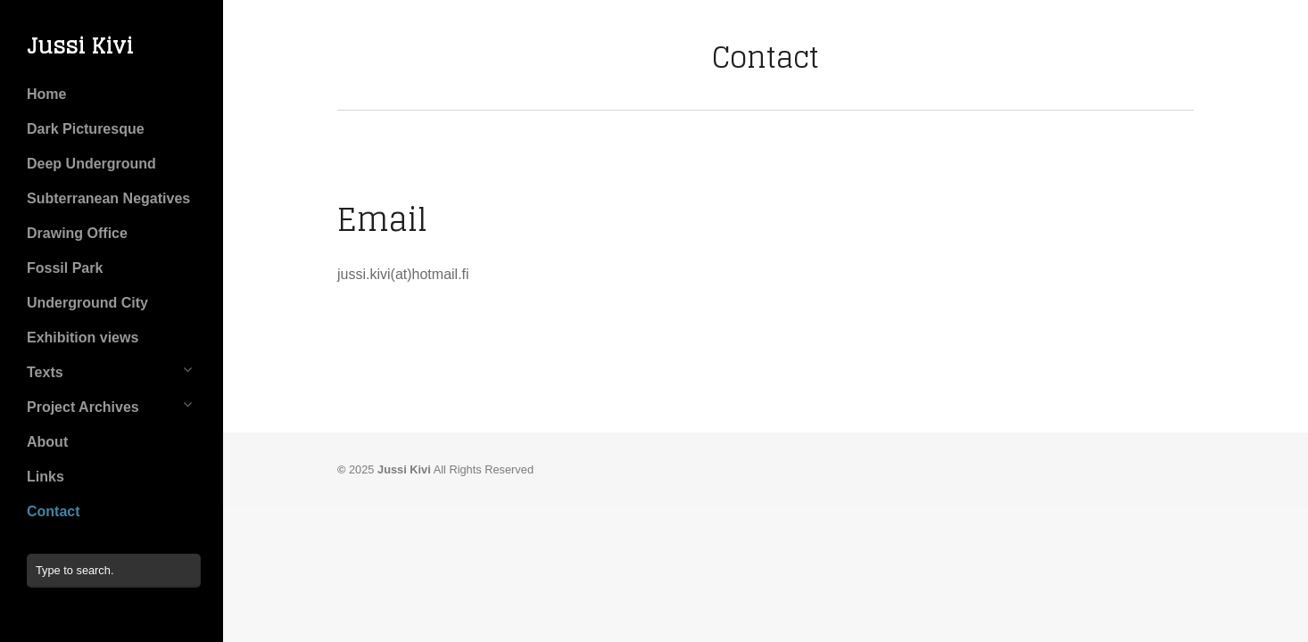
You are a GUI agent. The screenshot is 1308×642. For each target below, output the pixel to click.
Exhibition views (82, 337)
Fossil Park (65, 268)
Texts (45, 372)
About (47, 441)
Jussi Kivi (80, 46)
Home (46, 94)
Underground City (87, 302)
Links (45, 476)
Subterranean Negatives (108, 198)
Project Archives (83, 407)
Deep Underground (91, 163)
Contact (53, 511)
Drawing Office (77, 233)
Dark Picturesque (86, 128)
